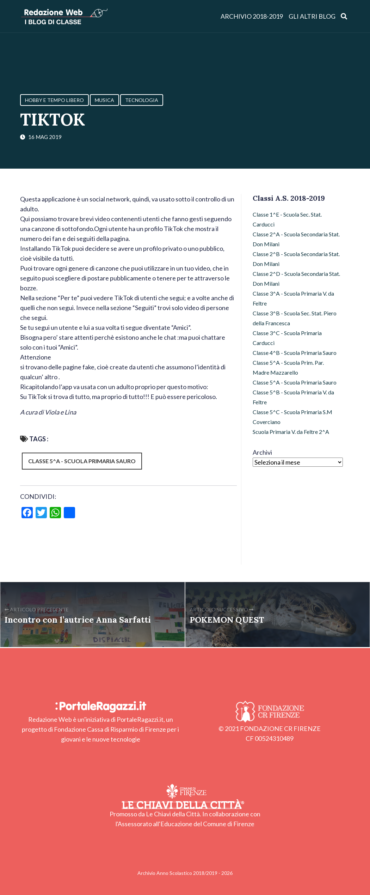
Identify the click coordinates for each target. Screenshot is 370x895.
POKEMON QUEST (227, 619)
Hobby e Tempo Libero (54, 100)
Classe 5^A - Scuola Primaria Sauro (82, 461)
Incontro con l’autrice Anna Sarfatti (78, 619)
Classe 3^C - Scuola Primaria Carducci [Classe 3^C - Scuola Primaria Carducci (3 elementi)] (287, 337)
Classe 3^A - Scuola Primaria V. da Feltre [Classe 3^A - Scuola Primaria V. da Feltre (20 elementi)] (293, 298)
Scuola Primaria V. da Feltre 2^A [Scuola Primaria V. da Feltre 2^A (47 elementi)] (291, 431)
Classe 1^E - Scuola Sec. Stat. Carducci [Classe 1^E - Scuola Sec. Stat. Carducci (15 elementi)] (287, 219)
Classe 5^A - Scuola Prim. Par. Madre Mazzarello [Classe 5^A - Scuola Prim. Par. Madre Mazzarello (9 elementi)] (288, 367)
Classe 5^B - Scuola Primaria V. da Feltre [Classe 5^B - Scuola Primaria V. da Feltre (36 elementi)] (293, 397)
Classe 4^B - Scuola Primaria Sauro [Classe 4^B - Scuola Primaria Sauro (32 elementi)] (295, 352)
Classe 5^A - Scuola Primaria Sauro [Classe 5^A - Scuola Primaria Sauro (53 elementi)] (295, 382)
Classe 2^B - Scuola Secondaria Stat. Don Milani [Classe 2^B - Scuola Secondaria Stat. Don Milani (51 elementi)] (296, 258)
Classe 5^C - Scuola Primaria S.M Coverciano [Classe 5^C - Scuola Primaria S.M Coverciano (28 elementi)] (292, 417)
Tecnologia (141, 100)
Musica (104, 100)
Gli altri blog (312, 16)
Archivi (262, 452)
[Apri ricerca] (344, 16)
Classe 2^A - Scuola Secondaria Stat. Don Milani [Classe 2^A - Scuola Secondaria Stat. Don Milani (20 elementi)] (296, 239)
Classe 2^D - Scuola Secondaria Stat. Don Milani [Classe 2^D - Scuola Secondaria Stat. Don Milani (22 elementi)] (296, 278)
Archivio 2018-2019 (252, 16)
